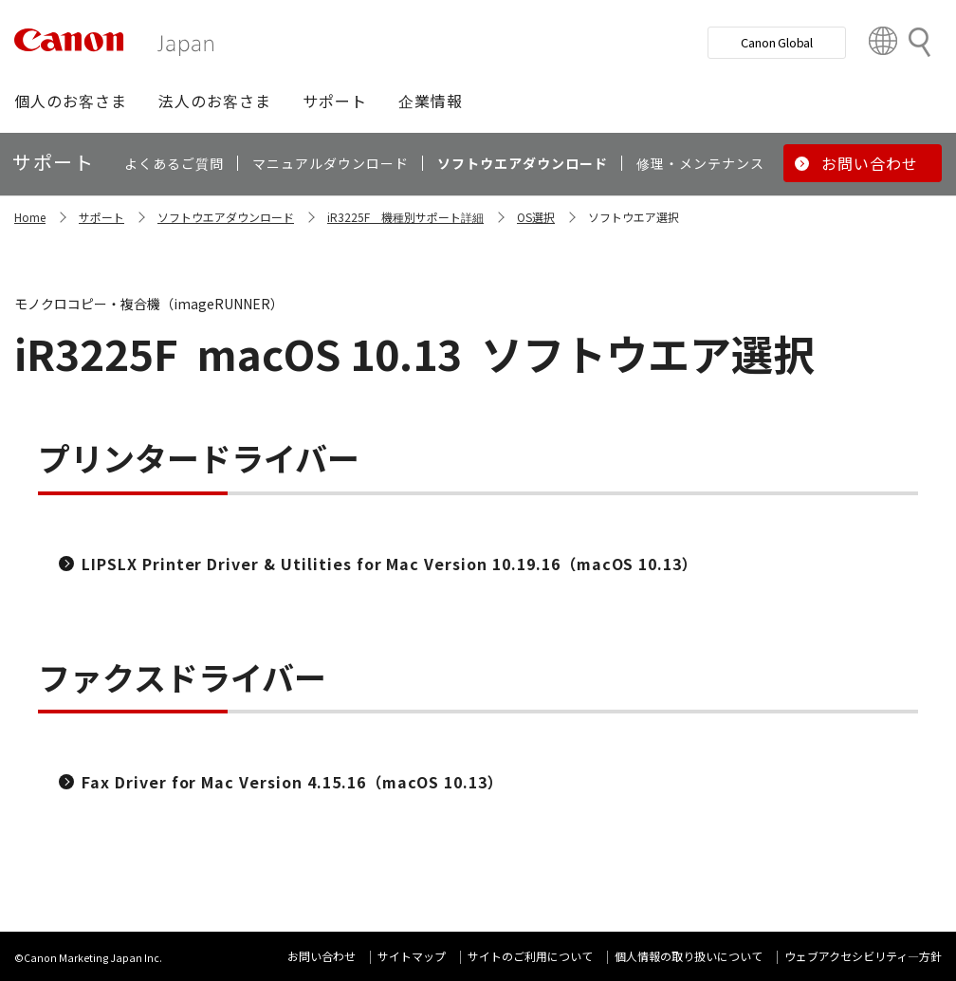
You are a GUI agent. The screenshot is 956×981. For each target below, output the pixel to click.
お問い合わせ (321, 956)
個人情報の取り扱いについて (689, 956)
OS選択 (536, 217)
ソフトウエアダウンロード (225, 217)
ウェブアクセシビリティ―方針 (863, 956)
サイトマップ (411, 956)
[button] (70, 100)
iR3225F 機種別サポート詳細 (405, 217)
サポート (101, 217)
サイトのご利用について (530, 956)
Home (30, 217)
